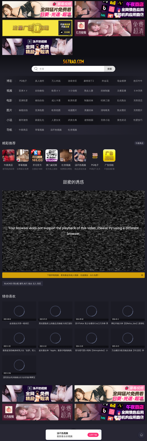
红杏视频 (72, 129)
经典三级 (105, 100)
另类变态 (137, 100)
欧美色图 (56, 110)
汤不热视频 (56, 129)
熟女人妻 (88, 90)
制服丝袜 (88, 100)
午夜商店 (23, 129)
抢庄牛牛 (137, 80)
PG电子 (23, 80)
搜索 (109, 68)
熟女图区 (121, 110)
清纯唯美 (105, 110)
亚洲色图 (39, 110)
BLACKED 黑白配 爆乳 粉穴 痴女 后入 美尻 (22, 283)
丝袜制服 (105, 90)
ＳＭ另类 (137, 90)
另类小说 (105, 120)
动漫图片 (72, 110)
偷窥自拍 (23, 110)
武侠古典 (72, 120)
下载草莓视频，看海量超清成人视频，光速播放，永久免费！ (95, 275)
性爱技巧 (137, 120)
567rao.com (73, 61)
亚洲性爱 (23, 100)
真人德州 (39, 80)
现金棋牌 (121, 80)
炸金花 (105, 80)
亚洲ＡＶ (23, 90)
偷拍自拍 (39, 100)
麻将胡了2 (89, 80)
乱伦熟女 (121, 100)
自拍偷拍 (39, 90)
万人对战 (56, 80)
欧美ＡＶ (56, 90)
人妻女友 (56, 120)
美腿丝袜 (88, 110)
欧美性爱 (72, 100)
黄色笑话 (121, 120)
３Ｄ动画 (72, 90)
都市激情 (23, 120)
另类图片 (137, 110)
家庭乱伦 (39, 120)
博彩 (9, 81)
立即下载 (93, 434)
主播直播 (121, 90)
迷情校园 (88, 120)
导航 (9, 130)
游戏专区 (72, 80)
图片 (9, 110)
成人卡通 (56, 100)
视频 (9, 90)
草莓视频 (39, 129)
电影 (9, 100)
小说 (9, 120)
